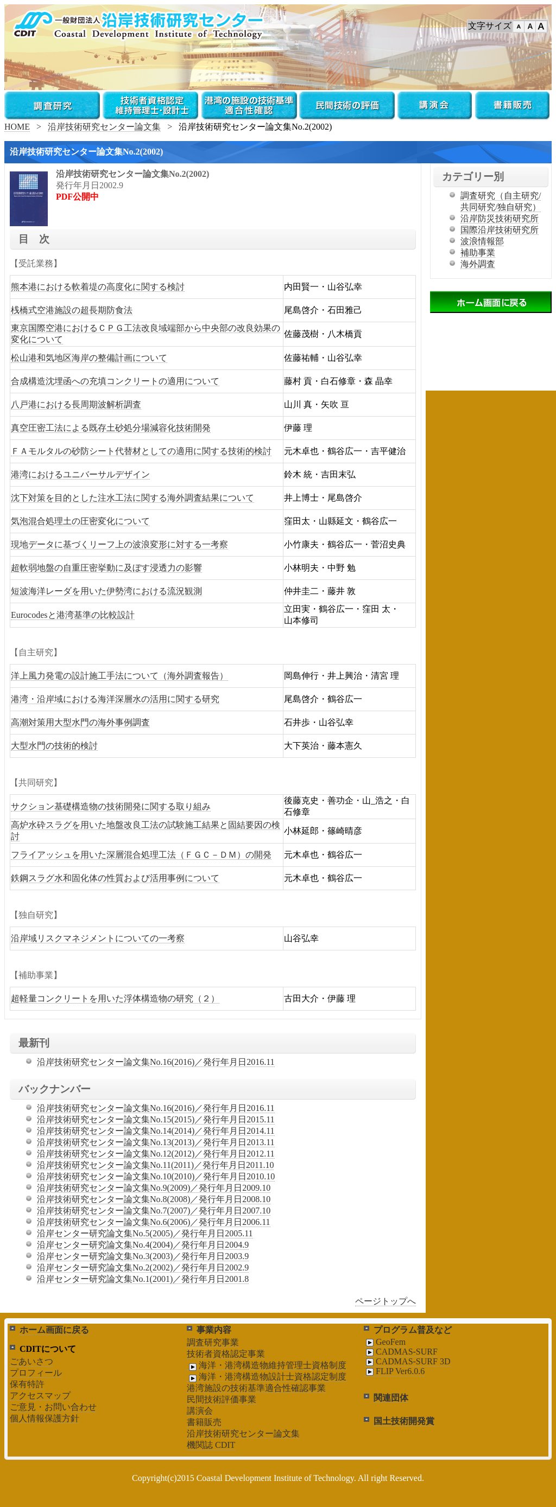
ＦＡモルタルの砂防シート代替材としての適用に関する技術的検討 (141, 451)
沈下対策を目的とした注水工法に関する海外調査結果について (132, 497)
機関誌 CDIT (211, 1444)
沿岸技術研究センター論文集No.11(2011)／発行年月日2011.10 (155, 1165)
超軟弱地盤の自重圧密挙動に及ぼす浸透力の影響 (106, 567)
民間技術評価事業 (221, 1399)
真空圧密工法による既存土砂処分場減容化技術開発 (111, 427)
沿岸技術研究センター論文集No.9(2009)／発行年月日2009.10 (153, 1187)
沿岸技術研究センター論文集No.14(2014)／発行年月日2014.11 (156, 1130)
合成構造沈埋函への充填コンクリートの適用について (115, 381)
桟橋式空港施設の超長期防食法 (71, 310)
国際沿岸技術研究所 (499, 229)
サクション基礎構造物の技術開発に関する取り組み (111, 806)
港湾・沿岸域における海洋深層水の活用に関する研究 (115, 699)
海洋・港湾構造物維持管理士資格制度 (266, 1365)
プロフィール (36, 1372)
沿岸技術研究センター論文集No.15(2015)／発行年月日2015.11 (156, 1119)
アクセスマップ (40, 1395)
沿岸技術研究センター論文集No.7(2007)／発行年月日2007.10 (153, 1210)
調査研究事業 (213, 1342)
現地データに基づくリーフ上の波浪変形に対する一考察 (119, 544)
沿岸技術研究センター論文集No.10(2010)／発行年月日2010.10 (156, 1176)
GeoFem (385, 1342)
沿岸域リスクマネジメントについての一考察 (98, 938)
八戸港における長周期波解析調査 (76, 404)
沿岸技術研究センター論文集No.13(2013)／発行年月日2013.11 (156, 1142)
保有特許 (27, 1384)
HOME (17, 126)
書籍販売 (204, 1422)
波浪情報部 (482, 241)
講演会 (200, 1410)
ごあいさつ (31, 1361)
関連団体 (391, 1397)
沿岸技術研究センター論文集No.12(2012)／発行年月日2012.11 (156, 1153)
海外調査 (477, 264)
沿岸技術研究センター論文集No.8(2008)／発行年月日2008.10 (153, 1199)
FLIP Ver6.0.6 (394, 1371)
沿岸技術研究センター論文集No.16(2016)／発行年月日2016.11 (156, 1062)
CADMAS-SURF (401, 1352)
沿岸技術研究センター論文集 (104, 126)
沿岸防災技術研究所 (499, 218)
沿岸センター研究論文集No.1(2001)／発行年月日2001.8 (143, 1278)
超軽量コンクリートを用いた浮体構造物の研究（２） (115, 998)
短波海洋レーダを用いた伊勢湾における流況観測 (106, 591)
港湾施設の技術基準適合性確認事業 (256, 1388)
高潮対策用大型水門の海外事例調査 (80, 722)
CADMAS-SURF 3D (407, 1361)
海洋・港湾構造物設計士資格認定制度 (266, 1377)
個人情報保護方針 (44, 1418)
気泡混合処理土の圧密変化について (80, 521)
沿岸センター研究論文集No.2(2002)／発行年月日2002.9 (143, 1267)
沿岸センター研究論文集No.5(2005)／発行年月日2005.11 (145, 1233)
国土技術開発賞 (404, 1421)
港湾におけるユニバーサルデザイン (80, 474)
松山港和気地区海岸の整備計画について (89, 357)
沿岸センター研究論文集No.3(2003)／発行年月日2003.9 (143, 1256)
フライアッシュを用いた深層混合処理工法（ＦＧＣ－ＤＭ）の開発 (141, 854)
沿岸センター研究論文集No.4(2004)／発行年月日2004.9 (143, 1244)
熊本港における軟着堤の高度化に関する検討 (98, 286)
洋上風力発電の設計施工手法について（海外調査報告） (119, 675)
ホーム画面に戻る (54, 1329)
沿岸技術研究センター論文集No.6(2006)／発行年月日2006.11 (153, 1222)
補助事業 (477, 252)
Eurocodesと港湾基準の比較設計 (73, 615)
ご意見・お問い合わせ (53, 1407)
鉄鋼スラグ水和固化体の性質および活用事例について (115, 878)
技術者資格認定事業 (226, 1353)
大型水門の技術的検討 (54, 745)
